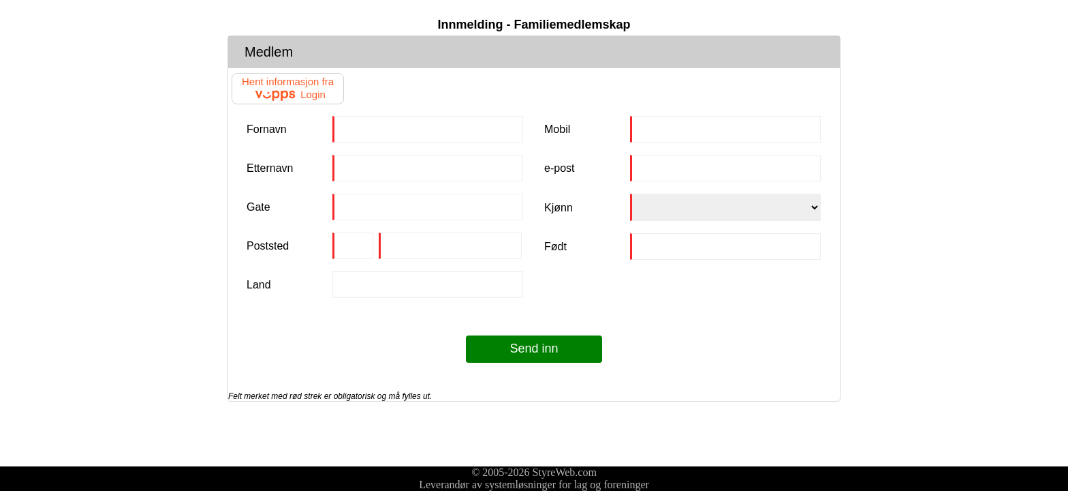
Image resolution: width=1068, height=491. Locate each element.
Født (555, 246)
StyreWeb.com (565, 472)
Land (259, 285)
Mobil (557, 129)
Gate (258, 207)
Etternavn (270, 168)
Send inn (533, 348)
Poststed (268, 246)
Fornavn (267, 129)
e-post (559, 168)
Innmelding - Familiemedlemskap (533, 24)
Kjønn (558, 207)
